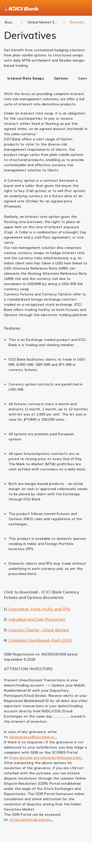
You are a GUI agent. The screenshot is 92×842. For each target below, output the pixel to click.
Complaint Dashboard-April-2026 (40, 640)
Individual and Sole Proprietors (37, 619)
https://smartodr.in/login (30, 819)
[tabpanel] (46, 114)
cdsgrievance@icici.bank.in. (32, 737)
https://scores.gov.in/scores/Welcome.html (45, 757)
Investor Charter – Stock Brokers (38, 629)
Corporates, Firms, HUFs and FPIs (39, 608)
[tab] (25, 78)
